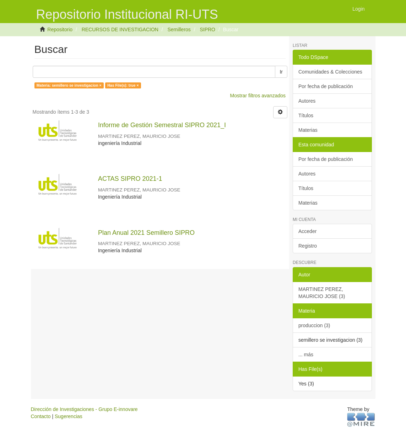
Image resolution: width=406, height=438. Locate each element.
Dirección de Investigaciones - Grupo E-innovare (84, 409)
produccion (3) (314, 325)
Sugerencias (68, 416)
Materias (308, 130)
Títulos (305, 115)
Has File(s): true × (123, 85)
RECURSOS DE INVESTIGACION (120, 29)
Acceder (307, 231)
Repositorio (59, 29)
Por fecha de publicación (325, 86)
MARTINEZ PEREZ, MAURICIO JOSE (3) (321, 292)
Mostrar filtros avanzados (258, 95)
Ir (281, 72)
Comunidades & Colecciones (330, 72)
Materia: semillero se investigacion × (69, 85)
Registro (307, 246)
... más (305, 354)
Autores (306, 101)
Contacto (41, 416)
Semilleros (179, 29)
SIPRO (207, 29)
